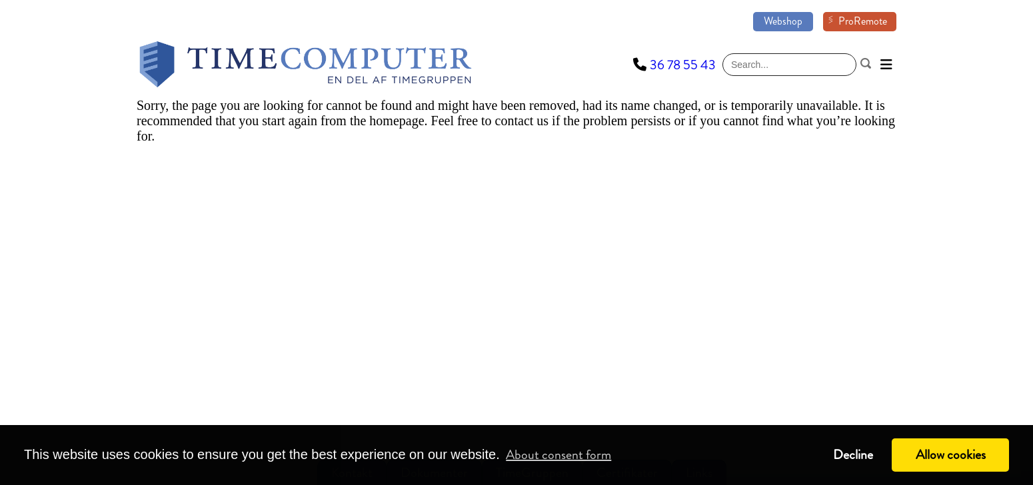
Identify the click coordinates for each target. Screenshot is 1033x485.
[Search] (789, 64)
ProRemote (862, 21)
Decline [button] (853, 454)
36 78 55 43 (683, 65)
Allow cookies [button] (951, 454)
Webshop (783, 21)
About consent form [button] (558, 454)
